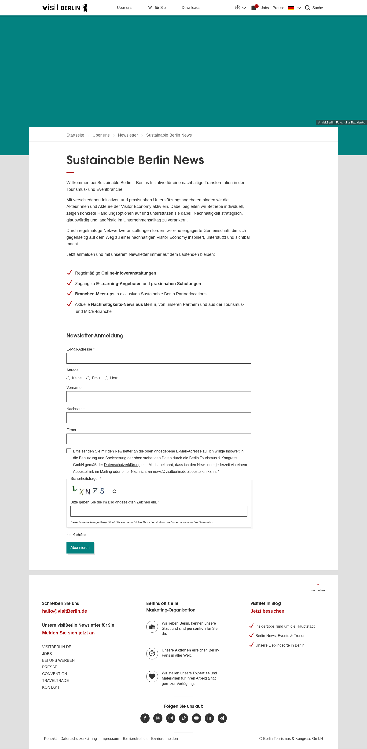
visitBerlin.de (56, 647)
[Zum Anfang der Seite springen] (318, 588)
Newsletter (128, 135)
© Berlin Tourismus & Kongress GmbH (291, 739)
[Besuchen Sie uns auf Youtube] (196, 718)
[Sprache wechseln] (294, 7)
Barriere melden (164, 739)
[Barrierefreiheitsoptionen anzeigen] (240, 7)
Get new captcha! (114, 491)
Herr (113, 378)
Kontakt (50, 687)
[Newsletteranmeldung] (222, 718)
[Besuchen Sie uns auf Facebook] (145, 718)
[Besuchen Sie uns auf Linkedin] (209, 718)
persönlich (196, 628)
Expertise (201, 673)
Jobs (265, 8)
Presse (278, 8)
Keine (77, 378)
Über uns (124, 8)
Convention (54, 674)
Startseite (75, 135)
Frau (96, 378)
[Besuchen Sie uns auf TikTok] (183, 718)
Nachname (75, 409)
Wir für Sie (157, 8)
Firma (71, 430)
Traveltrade (55, 681)
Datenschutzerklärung (122, 465)
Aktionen (183, 650)
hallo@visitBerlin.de (64, 611)
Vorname (73, 388)
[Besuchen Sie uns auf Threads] (157, 718)
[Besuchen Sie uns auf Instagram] (170, 718)
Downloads (191, 8)
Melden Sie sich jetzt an (68, 632)
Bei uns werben (58, 660)
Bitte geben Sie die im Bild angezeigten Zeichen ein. (113, 502)
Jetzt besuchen (267, 611)
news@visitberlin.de (170, 472)
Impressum (110, 739)
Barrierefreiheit (135, 739)
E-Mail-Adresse (79, 349)
